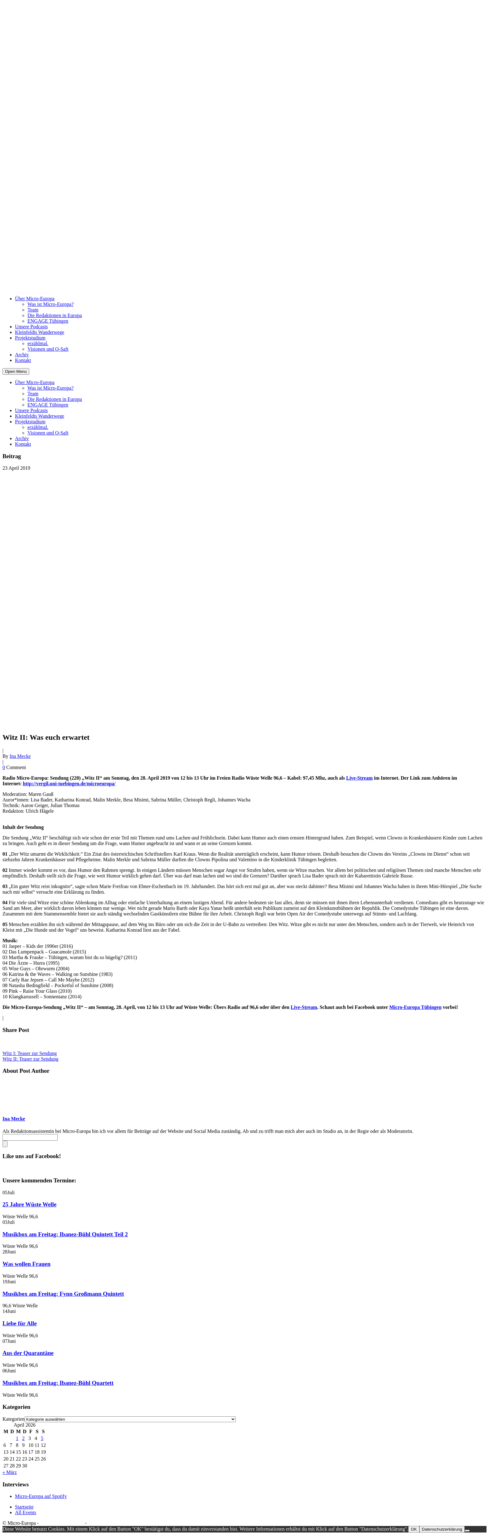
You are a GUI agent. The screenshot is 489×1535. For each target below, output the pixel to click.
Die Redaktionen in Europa (54, 315)
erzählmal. (37, 343)
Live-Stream (359, 778)
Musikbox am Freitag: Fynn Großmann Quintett (63, 1293)
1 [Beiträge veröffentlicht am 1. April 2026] (17, 1438)
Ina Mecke (20, 756)
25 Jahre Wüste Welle (29, 1204)
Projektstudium (30, 337)
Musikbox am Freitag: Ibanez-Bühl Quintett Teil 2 (65, 1234)
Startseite (24, 1506)
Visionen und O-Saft (47, 349)
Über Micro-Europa (35, 298)
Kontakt (23, 360)
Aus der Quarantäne (28, 1353)
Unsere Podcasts (31, 326)
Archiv (22, 354)
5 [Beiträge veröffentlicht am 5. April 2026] (42, 1438)
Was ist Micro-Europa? (50, 304)
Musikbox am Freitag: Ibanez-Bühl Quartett (58, 1383)
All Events (25, 1512)
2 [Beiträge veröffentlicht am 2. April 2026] (23, 1438)
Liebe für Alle (19, 1323)
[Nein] (467, 1531)
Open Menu (16, 371)
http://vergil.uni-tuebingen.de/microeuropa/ (69, 783)
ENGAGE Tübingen (47, 321)
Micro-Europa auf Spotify (41, 1496)
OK (414, 1529)
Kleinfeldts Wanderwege (39, 332)
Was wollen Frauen (26, 1264)
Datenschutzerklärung (62, 1523)
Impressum (99, 1523)
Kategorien (13, 1419)
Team (32, 309)
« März (9, 1472)
